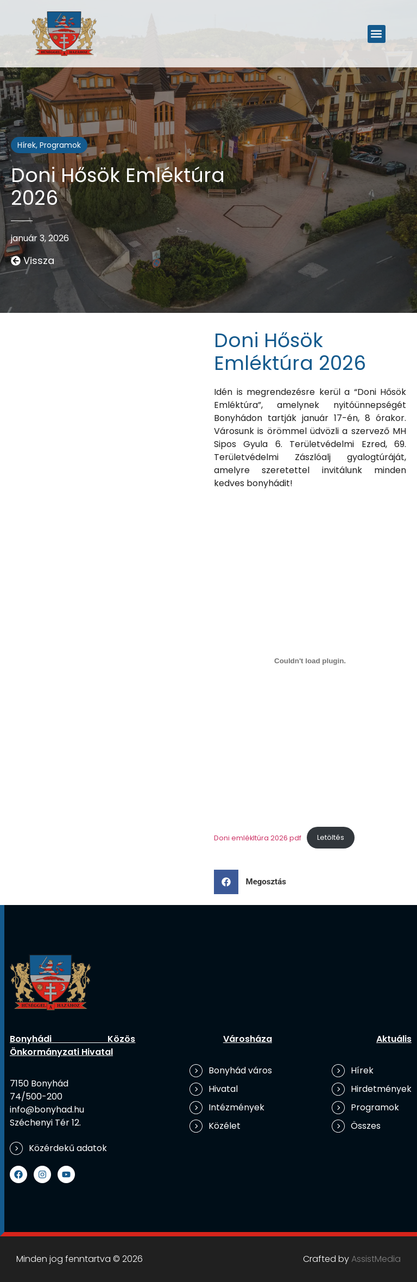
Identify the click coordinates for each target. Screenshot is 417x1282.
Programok (60, 145)
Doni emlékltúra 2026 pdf (257, 837)
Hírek (26, 145)
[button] (377, 34)
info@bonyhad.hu (47, 1109)
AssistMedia (376, 1259)
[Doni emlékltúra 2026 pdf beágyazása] (310, 661)
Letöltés (330, 837)
